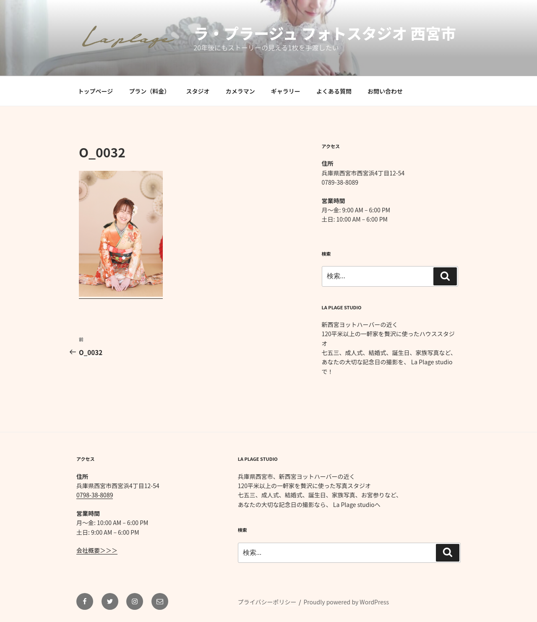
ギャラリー (285, 91)
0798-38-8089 (94, 495)
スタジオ (198, 91)
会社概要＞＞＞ (96, 550)
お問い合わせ (385, 91)
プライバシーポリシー (267, 602)
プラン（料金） (149, 91)
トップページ (95, 91)
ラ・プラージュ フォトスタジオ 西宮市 (324, 33)
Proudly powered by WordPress (346, 602)
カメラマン (240, 91)
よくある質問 (334, 91)
